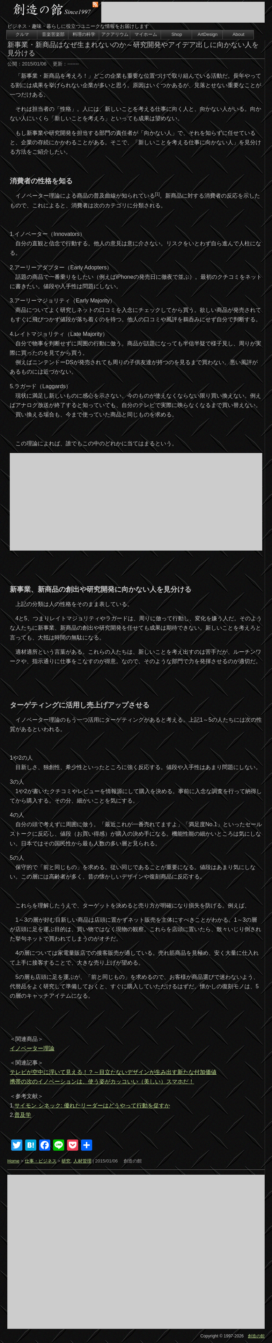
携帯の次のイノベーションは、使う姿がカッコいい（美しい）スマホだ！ (102, 1081)
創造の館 (256, 1336)
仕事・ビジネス (41, 1161)
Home (13, 1161)
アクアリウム (114, 34)
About (238, 34)
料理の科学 (84, 34)
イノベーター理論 (32, 1048)
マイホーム (145, 34)
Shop (176, 34)
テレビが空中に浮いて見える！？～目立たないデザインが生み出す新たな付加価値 (113, 1072)
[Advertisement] (183, 12)
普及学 (22, 1115)
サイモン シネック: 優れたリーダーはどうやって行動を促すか (92, 1105)
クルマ (22, 34)
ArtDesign (208, 34)
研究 (66, 1161)
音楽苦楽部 (53, 34)
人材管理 (82, 1161)
